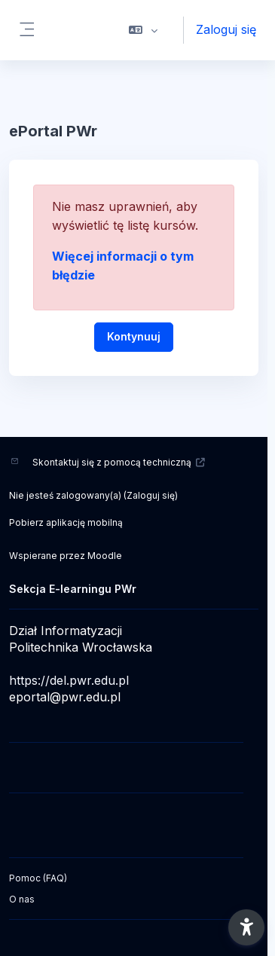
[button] (143, 30)
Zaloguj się (226, 29)
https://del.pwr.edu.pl (69, 680)
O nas (22, 899)
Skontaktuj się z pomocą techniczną (119, 462)
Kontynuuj (133, 336)
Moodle (104, 555)
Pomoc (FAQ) (38, 878)
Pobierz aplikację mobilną (66, 522)
